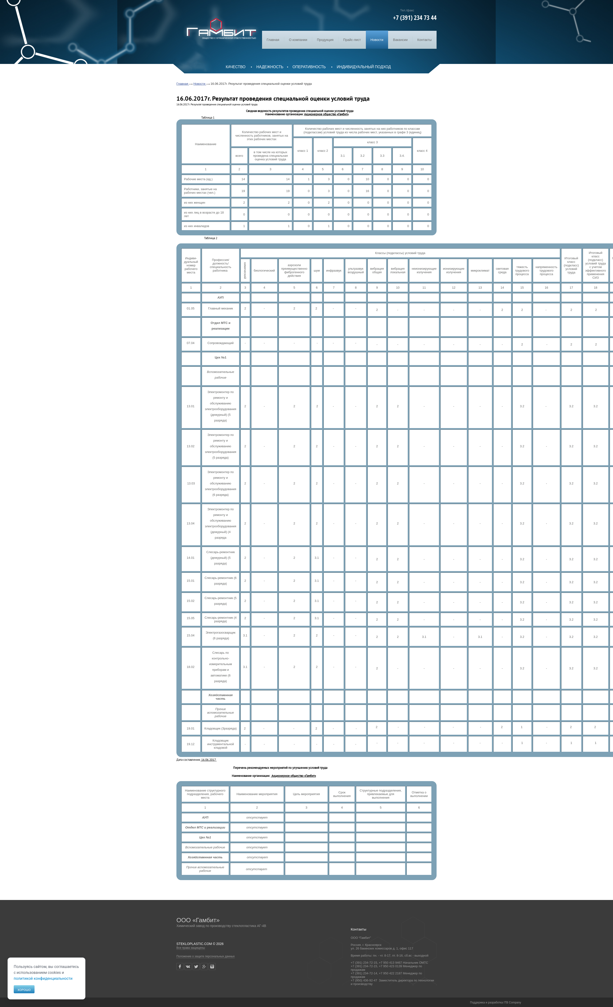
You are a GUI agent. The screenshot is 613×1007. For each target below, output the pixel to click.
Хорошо (24, 990)
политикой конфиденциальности (43, 978)
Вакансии (400, 40)
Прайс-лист (352, 40)
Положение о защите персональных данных (205, 956)
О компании (298, 40)
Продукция (325, 40)
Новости (377, 40)
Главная (273, 40)
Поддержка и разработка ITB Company (495, 1002)
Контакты (424, 40)
